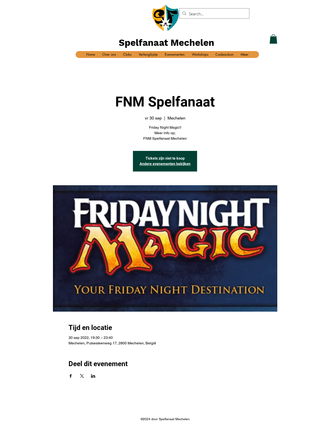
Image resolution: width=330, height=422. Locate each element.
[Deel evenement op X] (82, 376)
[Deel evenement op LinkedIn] (93, 376)
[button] (273, 39)
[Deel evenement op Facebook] (71, 376)
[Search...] (214, 13)
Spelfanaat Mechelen (166, 42)
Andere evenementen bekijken (165, 164)
